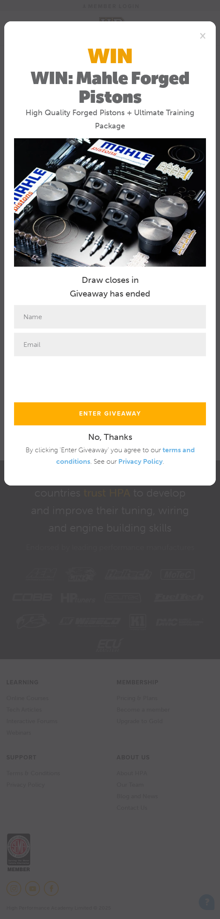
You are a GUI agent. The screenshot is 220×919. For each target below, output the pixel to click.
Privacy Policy (140, 461)
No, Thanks (110, 437)
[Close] (203, 35)
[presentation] (78, 377)
